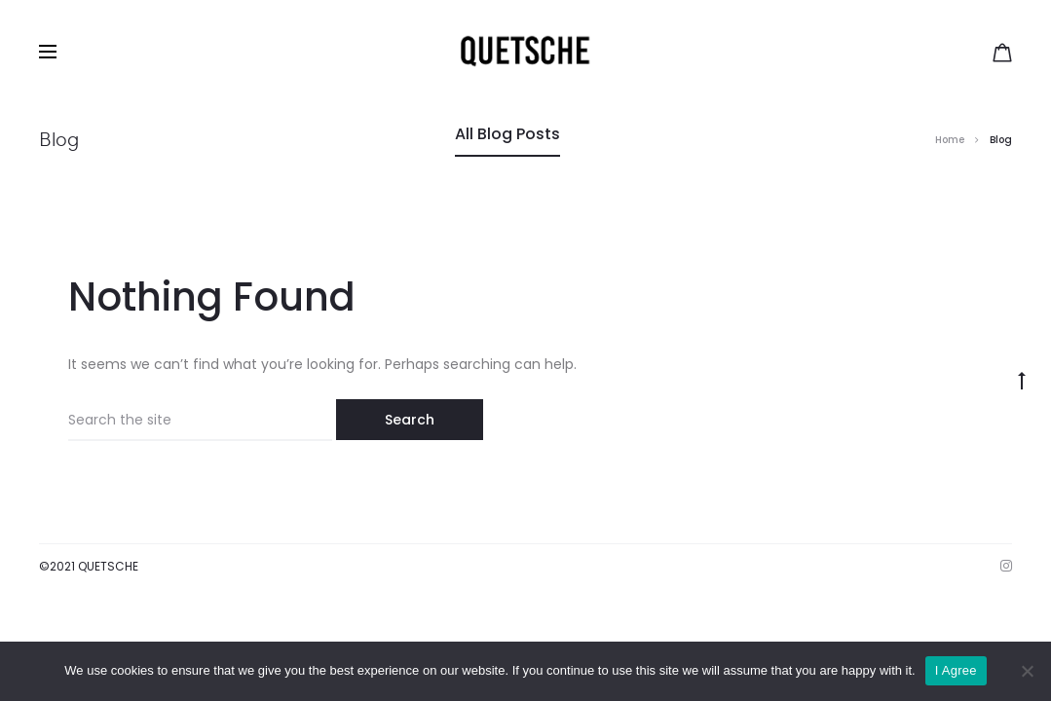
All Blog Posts (507, 134)
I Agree (956, 670)
